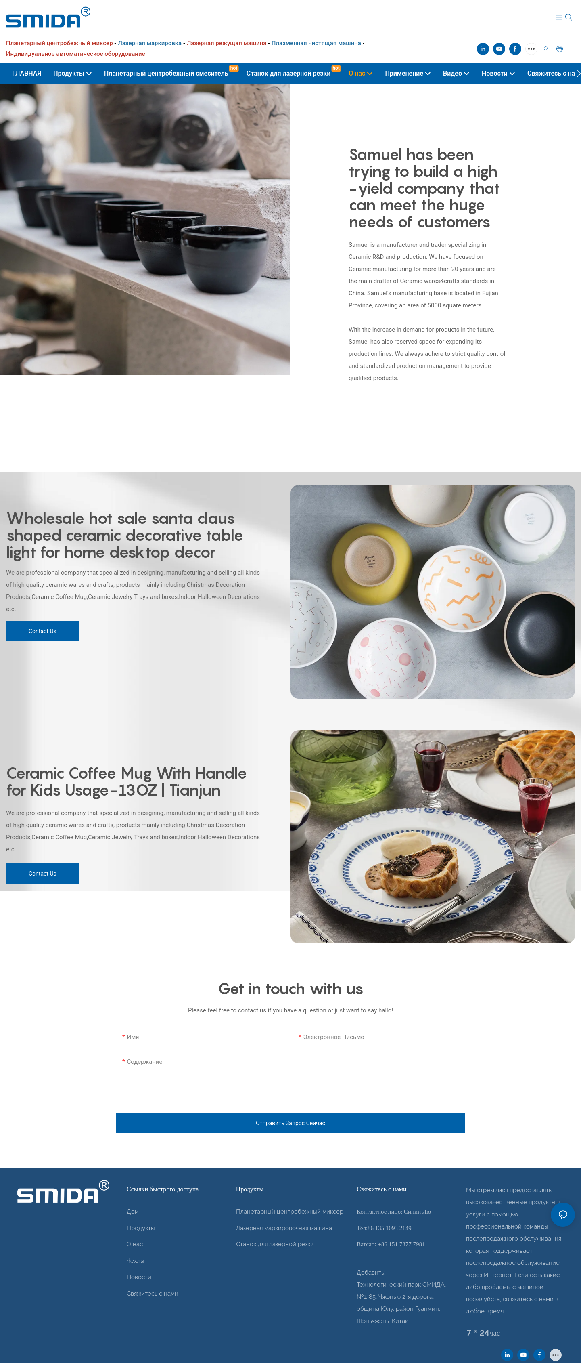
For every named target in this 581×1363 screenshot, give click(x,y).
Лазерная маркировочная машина (284, 1228)
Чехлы (135, 1260)
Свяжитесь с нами (152, 1293)
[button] (579, 73)
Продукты (141, 1228)
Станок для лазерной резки (275, 1244)
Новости (139, 1277)
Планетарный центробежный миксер (289, 1211)
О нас (135, 1244)
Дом (133, 1211)
